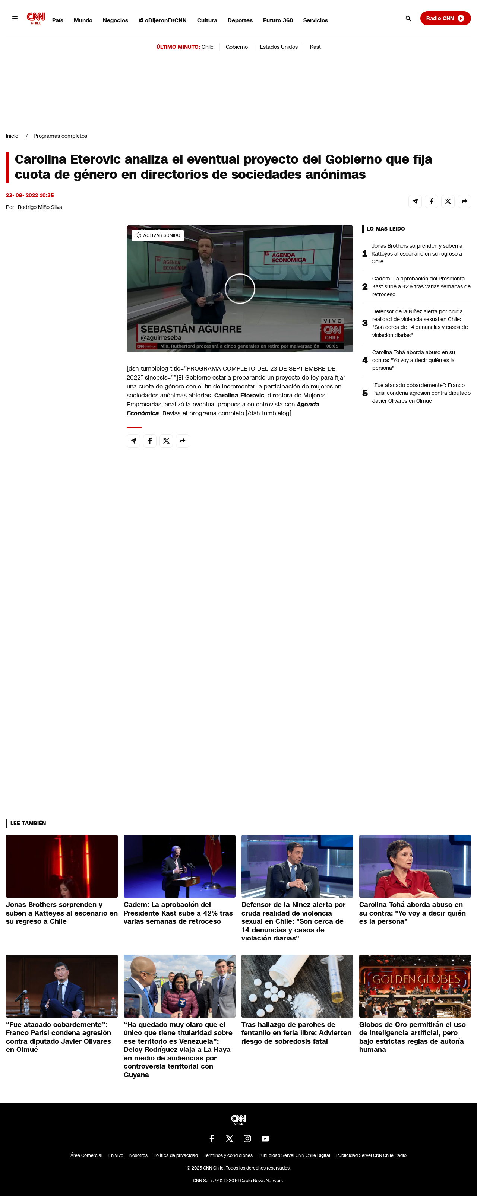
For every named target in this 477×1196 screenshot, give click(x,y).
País (57, 20)
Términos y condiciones (228, 1155)
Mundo (83, 20)
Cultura (207, 20)
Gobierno (237, 47)
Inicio (12, 136)
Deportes (240, 20)
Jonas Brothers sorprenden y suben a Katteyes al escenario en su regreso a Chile (417, 253)
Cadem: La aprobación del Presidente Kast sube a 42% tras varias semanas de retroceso (421, 286)
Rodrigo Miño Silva (40, 207)
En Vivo (115, 1155)
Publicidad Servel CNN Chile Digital (294, 1155)
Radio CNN (445, 18)
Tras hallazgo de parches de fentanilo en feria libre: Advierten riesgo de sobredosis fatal (296, 1033)
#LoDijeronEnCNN (163, 20)
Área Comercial (86, 1155)
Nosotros (138, 1155)
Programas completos (60, 136)
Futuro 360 (278, 20)
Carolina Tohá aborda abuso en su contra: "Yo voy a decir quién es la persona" (413, 360)
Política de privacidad (176, 1155)
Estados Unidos (279, 47)
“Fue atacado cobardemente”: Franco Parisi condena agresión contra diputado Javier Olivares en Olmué (421, 393)
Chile (208, 47)
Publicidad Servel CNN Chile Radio (371, 1155)
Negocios (115, 20)
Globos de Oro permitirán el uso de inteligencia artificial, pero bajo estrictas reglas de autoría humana (412, 1037)
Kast (315, 47)
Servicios (315, 20)
